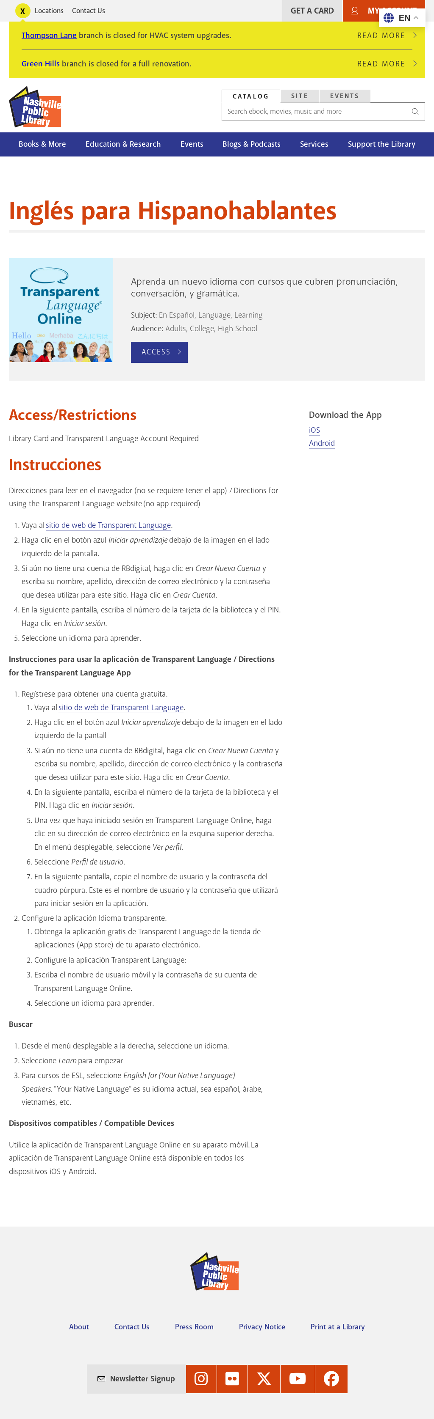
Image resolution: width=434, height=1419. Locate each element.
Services (314, 144)
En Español (177, 315)
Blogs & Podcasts (252, 144)
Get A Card (312, 10)
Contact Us (88, 10)
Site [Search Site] (300, 96)
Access (156, 352)
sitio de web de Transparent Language (108, 525)
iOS (314, 430)
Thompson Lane (49, 35)
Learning (248, 315)
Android (322, 443)
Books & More (42, 144)
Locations (49, 10)
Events (192, 144)
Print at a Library (338, 1326)
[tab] (251, 96)
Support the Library (381, 144)
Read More (384, 35)
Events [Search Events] (345, 96)
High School (237, 329)
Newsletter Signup (142, 1379)
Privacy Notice (262, 1326)
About (79, 1326)
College (202, 329)
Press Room (194, 1326)
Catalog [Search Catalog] (251, 96)
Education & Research (123, 144)
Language (214, 315)
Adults (175, 329)
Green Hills (41, 64)
